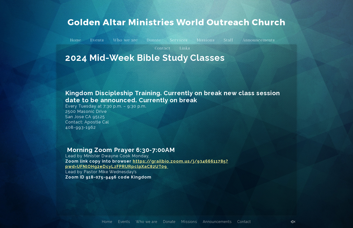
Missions (206, 40)
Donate (154, 40)
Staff (228, 40)
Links (185, 48)
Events (97, 40)
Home (75, 40)
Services (179, 40)
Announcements (258, 40)
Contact (162, 48)
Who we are (125, 40)
